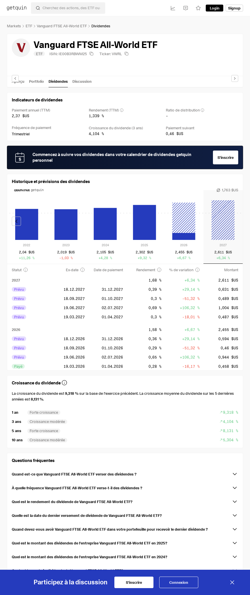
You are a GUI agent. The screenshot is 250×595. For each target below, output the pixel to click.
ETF (29, 26)
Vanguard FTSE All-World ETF (62, 26)
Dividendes (58, 81)
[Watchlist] (198, 8)
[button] (125, 472)
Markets (14, 26)
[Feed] (186, 8)
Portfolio (36, 81)
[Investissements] (173, 8)
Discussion (82, 81)
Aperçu (18, 81)
